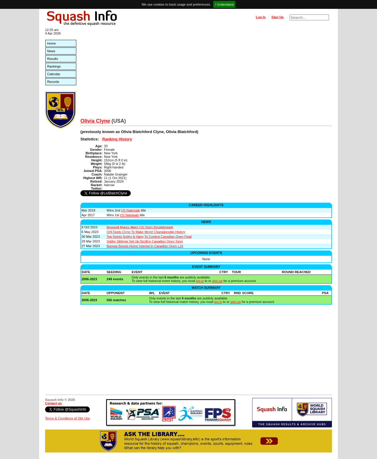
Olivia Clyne (95, 121)
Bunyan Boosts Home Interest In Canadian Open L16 (145, 246)
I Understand (224, 4)
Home (51, 43)
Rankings (54, 66)
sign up (217, 281)
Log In (260, 17)
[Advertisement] (206, 73)
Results (52, 58)
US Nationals (130, 210)
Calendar (53, 74)
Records (53, 81)
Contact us (53, 403)
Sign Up (277, 17)
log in (200, 281)
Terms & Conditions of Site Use (67, 418)
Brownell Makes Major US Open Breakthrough (140, 227)
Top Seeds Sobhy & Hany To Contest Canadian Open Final (149, 236)
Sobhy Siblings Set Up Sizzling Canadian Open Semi (145, 241)
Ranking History (117, 139)
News (51, 51)
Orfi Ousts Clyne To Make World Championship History (146, 232)
